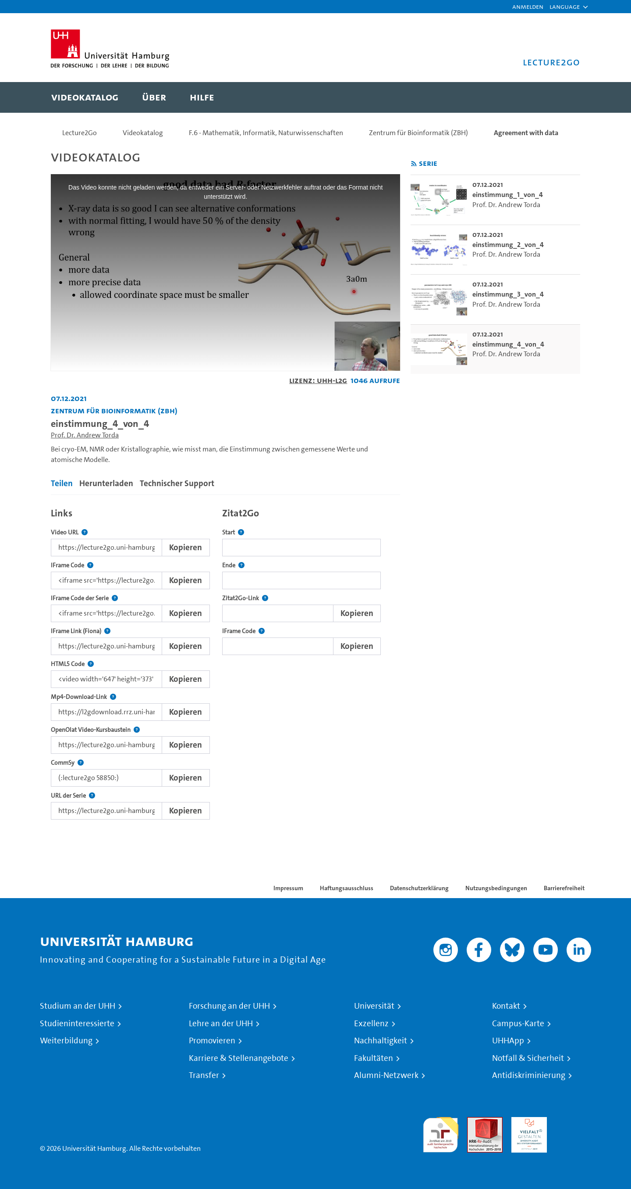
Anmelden (527, 6)
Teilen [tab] (62, 483)
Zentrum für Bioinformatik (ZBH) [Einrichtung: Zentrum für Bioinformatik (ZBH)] (114, 410)
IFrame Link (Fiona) (80, 631)
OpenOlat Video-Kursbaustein (95, 729)
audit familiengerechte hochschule (440, 1132)
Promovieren (212, 1040)
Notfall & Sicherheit (528, 1058)
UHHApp (508, 1040)
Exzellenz (371, 1023)
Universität (374, 1006)
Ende (233, 565)
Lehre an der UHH (221, 1023)
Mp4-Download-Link (83, 697)
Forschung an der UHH (229, 1006)
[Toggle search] (564, 97)
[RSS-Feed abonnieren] (414, 164)
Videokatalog (143, 132)
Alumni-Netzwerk (386, 1075)
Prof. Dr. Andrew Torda (85, 435)
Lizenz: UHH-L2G (318, 380)
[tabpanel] (225, 661)
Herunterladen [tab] (106, 483)
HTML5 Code (72, 664)
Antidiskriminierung (528, 1075)
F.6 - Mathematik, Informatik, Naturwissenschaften (266, 132)
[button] (564, 6)
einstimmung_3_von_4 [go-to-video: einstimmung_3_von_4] (508, 294)
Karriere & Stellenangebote (238, 1058)
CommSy (67, 762)
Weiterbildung (66, 1040)
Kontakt (506, 1006)
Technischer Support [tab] (177, 483)
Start (233, 532)
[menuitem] (84, 97)
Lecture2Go (79, 132)
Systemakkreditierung (573, 1122)
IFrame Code (72, 565)
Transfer (204, 1075)
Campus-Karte (518, 1023)
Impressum (288, 888)
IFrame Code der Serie (84, 598)
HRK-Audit (526, 1122)
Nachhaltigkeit (380, 1040)
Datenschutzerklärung (419, 888)
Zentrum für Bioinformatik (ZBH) (418, 132)
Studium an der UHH (77, 1006)
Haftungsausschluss (346, 888)
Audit (475, 1122)
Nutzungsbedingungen (496, 888)
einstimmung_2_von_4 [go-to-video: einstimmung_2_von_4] (508, 244)
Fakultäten (373, 1058)
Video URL (69, 532)
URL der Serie (73, 795)
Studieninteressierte (77, 1023)
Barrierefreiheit (564, 888)
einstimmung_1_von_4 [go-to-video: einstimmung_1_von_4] (507, 194)
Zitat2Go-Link (245, 598)
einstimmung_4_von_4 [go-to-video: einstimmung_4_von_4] (508, 344)
